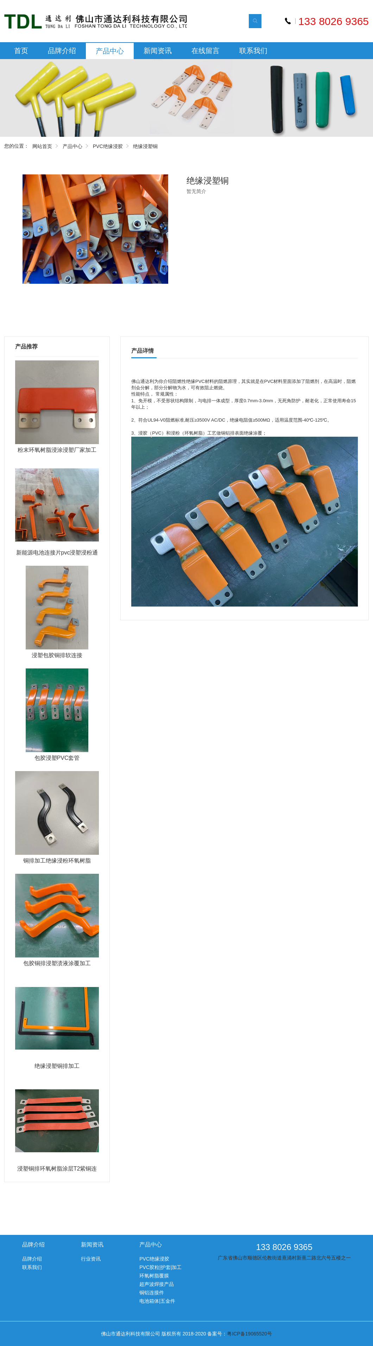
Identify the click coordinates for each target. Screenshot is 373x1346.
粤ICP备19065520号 (249, 1334)
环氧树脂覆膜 (154, 1275)
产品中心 (110, 51)
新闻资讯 (158, 51)
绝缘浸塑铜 (145, 146)
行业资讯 (91, 1259)
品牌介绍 (62, 51)
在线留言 (205, 51)
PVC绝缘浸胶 (108, 146)
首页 (21, 51)
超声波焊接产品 (156, 1284)
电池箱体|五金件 (157, 1301)
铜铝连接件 (151, 1292)
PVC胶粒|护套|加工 (160, 1267)
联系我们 (253, 51)
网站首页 (42, 146)
